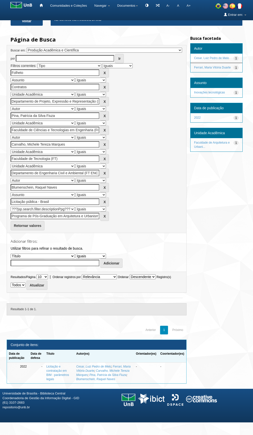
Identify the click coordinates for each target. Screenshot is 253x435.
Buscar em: (18, 50)
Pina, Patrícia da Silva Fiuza (107, 375)
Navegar (102, 5)
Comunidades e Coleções (68, 5)
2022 (197, 117)
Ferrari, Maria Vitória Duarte (212, 67)
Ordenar (123, 277)
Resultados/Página (23, 277)
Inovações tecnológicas (209, 92)
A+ (188, 5)
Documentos (127, 5)
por (13, 58)
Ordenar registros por (67, 277)
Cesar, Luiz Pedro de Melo (93, 366)
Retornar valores (27, 226)
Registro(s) (163, 277)
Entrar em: (235, 15)
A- (168, 5)
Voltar (27, 21)
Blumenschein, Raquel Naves (95, 379)
